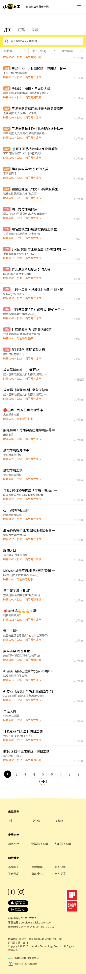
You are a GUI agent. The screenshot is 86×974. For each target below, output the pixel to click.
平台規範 (13, 874)
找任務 (35, 821)
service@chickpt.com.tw (36, 922)
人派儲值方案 (62, 844)
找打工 (12, 821)
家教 (35, 29)
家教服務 (37, 867)
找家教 (59, 821)
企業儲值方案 (39, 844)
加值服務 (13, 844)
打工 (7, 29)
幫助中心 (37, 874)
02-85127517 (28, 918)
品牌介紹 (13, 867)
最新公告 (60, 867)
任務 (21, 29)
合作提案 (60, 874)
